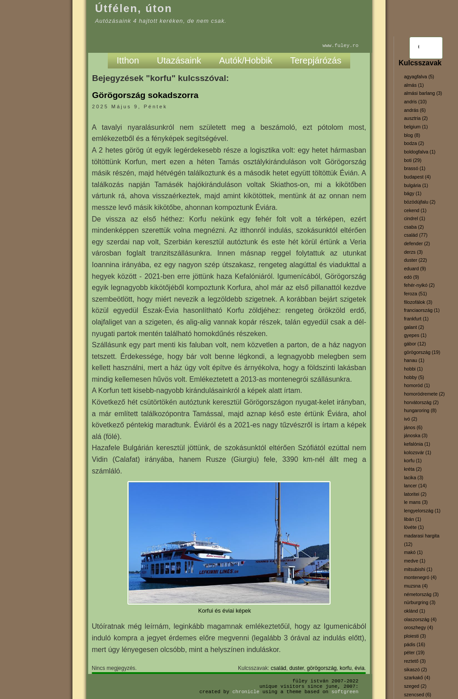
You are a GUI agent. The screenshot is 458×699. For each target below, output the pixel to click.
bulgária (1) (416, 185)
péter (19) (414, 652)
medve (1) (414, 560)
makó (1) (413, 552)
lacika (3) (413, 477)
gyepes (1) (415, 335)
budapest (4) (417, 176)
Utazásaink (179, 60)
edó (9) (411, 277)
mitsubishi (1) (418, 569)
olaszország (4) (420, 619)
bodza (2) (414, 143)
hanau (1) (414, 360)
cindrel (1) (414, 218)
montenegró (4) (420, 577)
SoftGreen (344, 691)
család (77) (416, 235)
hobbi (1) (413, 368)
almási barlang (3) (423, 93)
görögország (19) (422, 352)
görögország (322, 668)
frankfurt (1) (416, 318)
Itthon (128, 60)
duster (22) (415, 260)
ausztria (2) (416, 118)
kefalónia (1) (417, 444)
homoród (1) (417, 385)
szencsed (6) (417, 694)
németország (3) (421, 594)
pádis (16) (414, 644)
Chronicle (246, 691)
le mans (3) (416, 502)
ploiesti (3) (415, 636)
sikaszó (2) (415, 669)
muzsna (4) (416, 585)
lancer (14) (415, 485)
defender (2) (417, 243)
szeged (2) (415, 686)
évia (360, 668)
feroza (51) (415, 293)
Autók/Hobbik (245, 60)
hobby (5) (414, 377)
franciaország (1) (422, 310)
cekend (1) (415, 210)
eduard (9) (415, 268)
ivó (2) (410, 419)
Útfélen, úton (134, 8)
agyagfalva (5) (419, 76)
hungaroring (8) (420, 410)
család (278, 668)
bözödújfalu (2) (420, 202)
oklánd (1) (414, 611)
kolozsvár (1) (417, 452)
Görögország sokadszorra (145, 95)
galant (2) (414, 327)
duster (296, 668)
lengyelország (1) (422, 510)
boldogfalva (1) (420, 151)
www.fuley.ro (340, 45)
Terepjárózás (316, 60)
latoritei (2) (415, 494)
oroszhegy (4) (418, 627)
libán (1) (412, 519)
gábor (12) (415, 343)
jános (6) (413, 427)
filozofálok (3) (418, 302)
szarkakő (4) (417, 677)
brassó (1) (414, 168)
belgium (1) (416, 126)
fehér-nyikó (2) (419, 285)
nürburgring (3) (419, 602)
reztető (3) (415, 661)
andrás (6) (415, 110)
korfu (345, 668)
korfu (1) (413, 460)
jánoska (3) (416, 435)
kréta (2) (413, 469)
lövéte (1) (414, 527)
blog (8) (412, 135)
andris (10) (415, 101)
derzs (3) (413, 252)
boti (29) (412, 160)
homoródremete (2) (424, 393)
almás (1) (414, 85)
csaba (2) (414, 227)
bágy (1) (412, 193)
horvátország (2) (421, 402)
